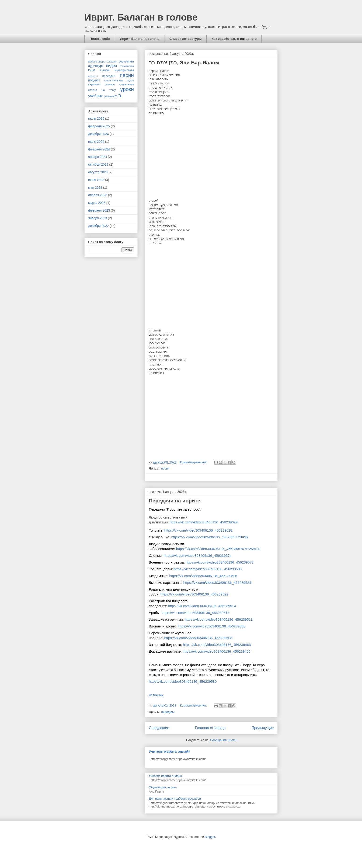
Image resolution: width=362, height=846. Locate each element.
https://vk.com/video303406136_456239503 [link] (198, 638)
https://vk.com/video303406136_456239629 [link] (204, 522)
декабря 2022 (98, 226)
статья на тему (102, 90)
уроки (127, 89)
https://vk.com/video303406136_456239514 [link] (202, 606)
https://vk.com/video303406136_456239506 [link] (211, 626)
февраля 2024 (99, 149)
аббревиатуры (97, 61)
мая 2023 (95, 187)
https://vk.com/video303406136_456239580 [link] (183, 681)
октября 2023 (98, 164)
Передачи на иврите (174, 501)
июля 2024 (96, 141)
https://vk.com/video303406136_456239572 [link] (220, 562)
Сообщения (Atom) (223, 740)
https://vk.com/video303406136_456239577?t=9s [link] (209, 537)
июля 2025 (96, 118)
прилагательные (113, 80)
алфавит (112, 61)
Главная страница (210, 728)
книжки (104, 70)
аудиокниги (126, 61)
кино (91, 70)
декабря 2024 (98, 134)
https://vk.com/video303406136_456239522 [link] (194, 594)
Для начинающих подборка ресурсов (175, 798)
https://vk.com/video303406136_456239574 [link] (198, 555)
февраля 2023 (99, 210)
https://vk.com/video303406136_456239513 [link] (195, 613)
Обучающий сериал (163, 787)
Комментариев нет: (194, 462)
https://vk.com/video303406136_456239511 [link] (219, 619)
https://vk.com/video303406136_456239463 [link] (217, 645)
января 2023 (97, 218)
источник (156, 695)
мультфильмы (124, 70)
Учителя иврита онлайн (170, 751)
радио (130, 80)
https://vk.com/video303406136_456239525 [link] (203, 576)
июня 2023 (96, 180)
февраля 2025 (99, 126)
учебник (95, 96)
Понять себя (100, 39)
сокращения (126, 84)
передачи (167, 712)
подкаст (94, 80)
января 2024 (97, 157)
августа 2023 (98, 172)
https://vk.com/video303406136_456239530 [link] (208, 569)
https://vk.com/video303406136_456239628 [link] (198, 530)
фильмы (109, 96)
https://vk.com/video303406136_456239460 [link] (217, 651)
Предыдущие (262, 728)
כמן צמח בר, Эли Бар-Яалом (184, 63)
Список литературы (185, 39)
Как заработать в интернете (234, 39)
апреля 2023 (97, 195)
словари (110, 84)
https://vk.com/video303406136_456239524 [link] (217, 583)
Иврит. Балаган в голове (140, 17)
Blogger (210, 837)
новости (93, 76)
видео (111, 65)
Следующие (159, 728)
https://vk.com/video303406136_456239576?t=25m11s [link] (218, 549)
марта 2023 (96, 203)
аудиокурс (96, 66)
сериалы (94, 84)
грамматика (127, 66)
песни (165, 468)
